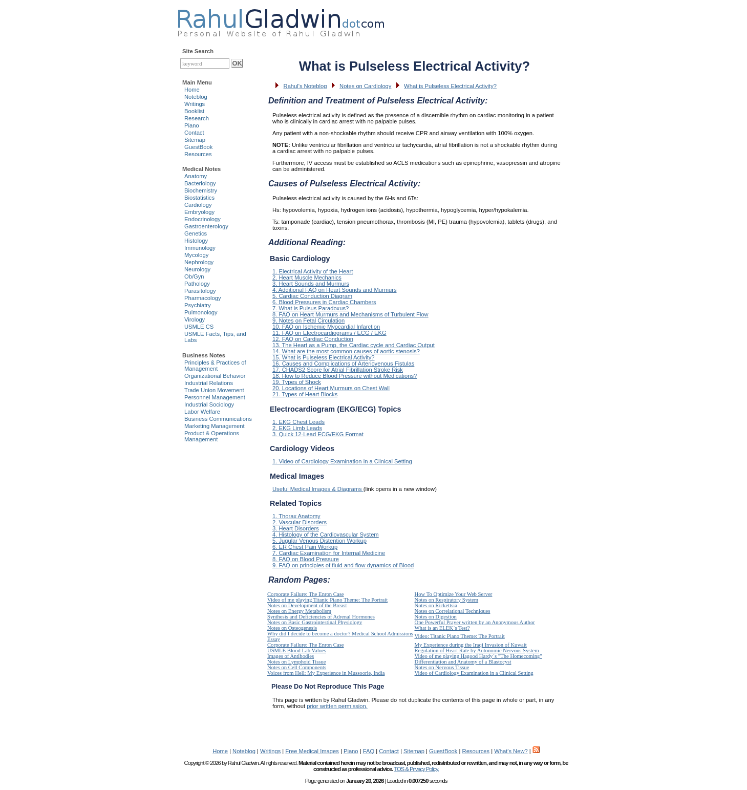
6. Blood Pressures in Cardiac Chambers (324, 302)
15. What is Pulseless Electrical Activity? (323, 357)
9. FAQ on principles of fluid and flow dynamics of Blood (343, 565)
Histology (196, 241)
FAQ (368, 751)
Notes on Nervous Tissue (442, 667)
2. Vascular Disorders (299, 522)
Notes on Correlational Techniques (452, 611)
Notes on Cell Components (296, 667)
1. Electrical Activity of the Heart (312, 271)
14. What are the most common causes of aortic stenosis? (346, 351)
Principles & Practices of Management (215, 365)
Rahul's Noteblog (305, 86)
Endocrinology (202, 219)
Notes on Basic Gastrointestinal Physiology (314, 622)
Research (196, 118)
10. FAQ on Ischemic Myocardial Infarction (326, 327)
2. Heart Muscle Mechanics (307, 277)
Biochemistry (200, 190)
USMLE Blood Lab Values (296, 650)
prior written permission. (337, 706)
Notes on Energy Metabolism (299, 611)
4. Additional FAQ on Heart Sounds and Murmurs (334, 290)
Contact (194, 133)
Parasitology (200, 291)
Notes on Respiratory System (447, 600)
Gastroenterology (206, 226)
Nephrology (199, 262)
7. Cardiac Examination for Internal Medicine (328, 553)
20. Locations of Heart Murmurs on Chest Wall (331, 388)
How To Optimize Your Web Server (454, 594)
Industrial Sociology (209, 404)
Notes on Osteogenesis (292, 628)
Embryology (199, 212)
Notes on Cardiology (365, 86)
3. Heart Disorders (295, 528)
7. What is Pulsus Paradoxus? (310, 308)
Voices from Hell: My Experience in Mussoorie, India (326, 673)
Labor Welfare (202, 412)
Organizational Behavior (214, 376)
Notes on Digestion (436, 617)
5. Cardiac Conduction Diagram (312, 296)
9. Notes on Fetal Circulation (308, 320)
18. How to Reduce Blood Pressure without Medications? (344, 376)
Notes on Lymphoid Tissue (296, 662)
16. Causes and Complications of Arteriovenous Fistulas (343, 363)
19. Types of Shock (296, 382)
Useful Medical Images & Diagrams (318, 489)
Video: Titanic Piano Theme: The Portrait (460, 636)
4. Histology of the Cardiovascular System (325, 534)
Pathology (197, 284)
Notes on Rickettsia (436, 605)
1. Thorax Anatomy (296, 516)
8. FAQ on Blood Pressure (305, 559)
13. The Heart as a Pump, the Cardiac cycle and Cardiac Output (353, 345)
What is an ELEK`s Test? (442, 628)
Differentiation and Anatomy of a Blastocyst (463, 662)
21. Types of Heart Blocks (304, 394)
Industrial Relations (208, 383)
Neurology (197, 269)
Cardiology (197, 205)
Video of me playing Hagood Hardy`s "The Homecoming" (478, 656)
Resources (197, 154)
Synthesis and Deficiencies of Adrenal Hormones (321, 617)
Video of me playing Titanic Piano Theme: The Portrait (327, 600)
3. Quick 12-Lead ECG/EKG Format (318, 434)
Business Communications (218, 419)
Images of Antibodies (290, 656)
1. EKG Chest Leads (298, 422)
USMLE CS (199, 327)
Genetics (195, 233)
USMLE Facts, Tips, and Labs (215, 337)
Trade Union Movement (214, 390)
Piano (191, 125)
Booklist (194, 111)
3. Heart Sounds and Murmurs (310, 284)
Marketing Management (214, 426)
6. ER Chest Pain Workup (304, 547)
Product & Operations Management (211, 436)
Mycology (196, 255)
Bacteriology (200, 183)
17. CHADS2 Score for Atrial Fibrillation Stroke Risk (337, 370)
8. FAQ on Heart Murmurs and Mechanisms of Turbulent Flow (350, 314)
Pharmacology (202, 298)
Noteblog (195, 97)
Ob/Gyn (194, 276)
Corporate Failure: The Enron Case (305, 594)
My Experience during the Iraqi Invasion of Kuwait (471, 645)
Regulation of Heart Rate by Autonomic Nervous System (477, 650)
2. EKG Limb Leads (297, 428)
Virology (194, 319)
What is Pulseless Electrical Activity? (450, 86)
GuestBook (198, 147)
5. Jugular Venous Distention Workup (319, 541)
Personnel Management (214, 397)
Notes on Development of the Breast (307, 605)
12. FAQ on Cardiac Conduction (312, 339)
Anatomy (195, 176)
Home (192, 90)
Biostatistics (199, 198)
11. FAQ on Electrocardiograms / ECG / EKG (329, 333)
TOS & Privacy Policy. (416, 769)
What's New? (511, 751)
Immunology (200, 248)
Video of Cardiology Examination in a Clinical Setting (474, 673)
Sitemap (194, 140)
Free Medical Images (311, 751)
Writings (194, 104)
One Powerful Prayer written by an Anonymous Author (475, 622)
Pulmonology (201, 312)
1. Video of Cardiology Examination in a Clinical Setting (342, 461)
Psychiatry (197, 305)
